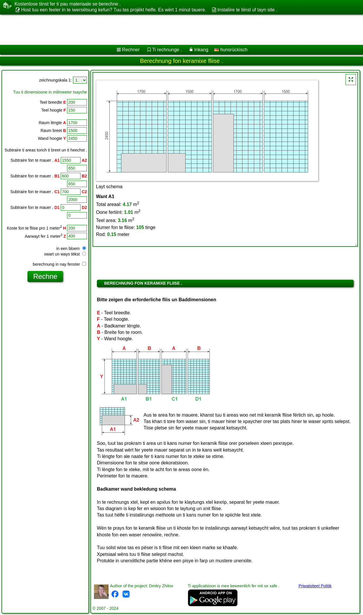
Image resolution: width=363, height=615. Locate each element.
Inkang (201, 49)
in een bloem (71, 248)
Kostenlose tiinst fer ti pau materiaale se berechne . (68, 4)
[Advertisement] (149, 30)
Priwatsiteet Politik (315, 586)
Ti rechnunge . (167, 49)
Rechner (130, 49)
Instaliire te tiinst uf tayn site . (247, 9)
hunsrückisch (230, 49)
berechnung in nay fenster (59, 264)
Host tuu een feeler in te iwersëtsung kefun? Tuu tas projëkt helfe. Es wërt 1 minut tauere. (113, 9)
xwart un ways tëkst (65, 254)
